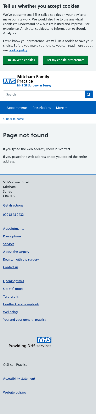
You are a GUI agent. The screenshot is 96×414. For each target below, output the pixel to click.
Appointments (17, 108)
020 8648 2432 (13, 215)
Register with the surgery (21, 259)
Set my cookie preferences (65, 60)
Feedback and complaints (21, 304)
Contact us (10, 267)
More (62, 107)
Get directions (13, 205)
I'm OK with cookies (21, 60)
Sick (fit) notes (13, 289)
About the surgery (16, 252)
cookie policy (18, 50)
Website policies (14, 392)
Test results (11, 296)
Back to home (15, 119)
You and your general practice (24, 320)
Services (8, 244)
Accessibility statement (19, 378)
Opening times (13, 281)
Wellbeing (10, 312)
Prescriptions (42, 108)
